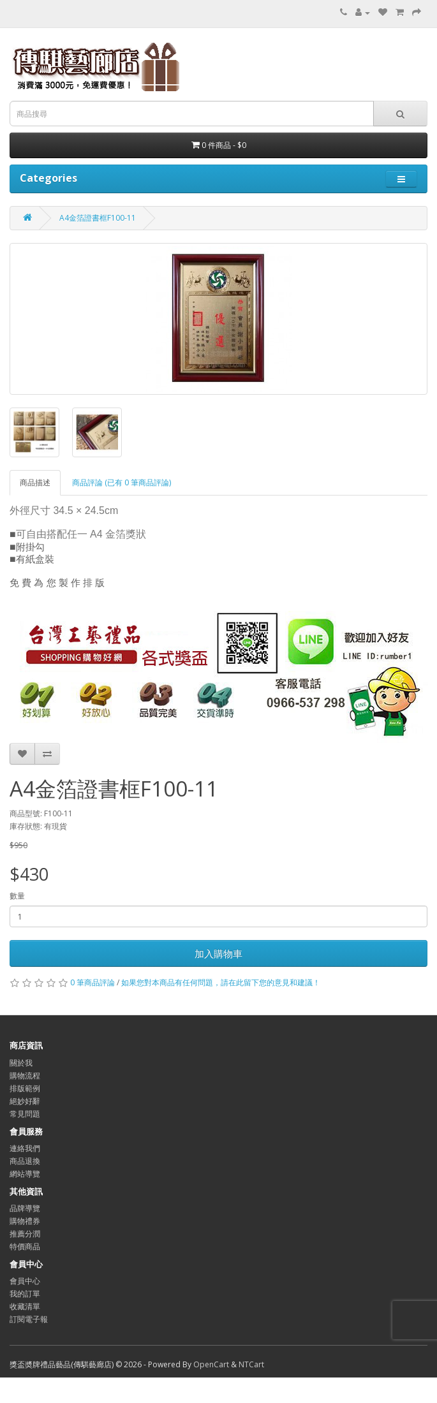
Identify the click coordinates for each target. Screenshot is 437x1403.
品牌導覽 (25, 1208)
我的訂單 (25, 1293)
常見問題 (25, 1113)
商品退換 (25, 1161)
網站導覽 (25, 1173)
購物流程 (25, 1075)
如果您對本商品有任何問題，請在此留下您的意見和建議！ (220, 982)
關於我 (21, 1062)
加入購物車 (218, 953)
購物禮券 (25, 1221)
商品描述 (35, 482)
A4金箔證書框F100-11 (97, 217)
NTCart (251, 1364)
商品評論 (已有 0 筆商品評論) (121, 482)
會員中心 (25, 1280)
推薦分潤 (25, 1233)
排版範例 (25, 1088)
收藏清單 (25, 1306)
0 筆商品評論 (92, 982)
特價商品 (25, 1246)
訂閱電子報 (29, 1319)
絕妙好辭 (25, 1101)
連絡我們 (25, 1148)
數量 (17, 895)
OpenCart (211, 1364)
